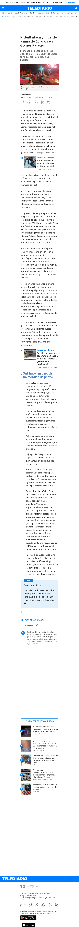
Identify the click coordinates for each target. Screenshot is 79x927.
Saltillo (45, 2)
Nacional (49, 13)
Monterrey (14, 2)
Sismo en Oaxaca (27, 17)
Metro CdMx (58, 17)
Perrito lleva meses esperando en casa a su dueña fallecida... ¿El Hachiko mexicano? (47, 358)
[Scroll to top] (74, 879)
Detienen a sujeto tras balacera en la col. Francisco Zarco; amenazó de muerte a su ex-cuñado (45, 745)
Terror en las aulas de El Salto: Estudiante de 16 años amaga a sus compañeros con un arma (45, 759)
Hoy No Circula (16, 17)
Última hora (6, 13)
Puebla (38, 2)
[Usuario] (76, 8)
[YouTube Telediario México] (56, 905)
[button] (23, 102)
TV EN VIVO (72, 2)
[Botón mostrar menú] (3, 8)
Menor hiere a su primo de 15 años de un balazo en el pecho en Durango (45, 787)
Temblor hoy (38, 17)
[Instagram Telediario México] (43, 905)
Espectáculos (30, 13)
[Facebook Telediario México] (31, 905)
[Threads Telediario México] (50, 905)
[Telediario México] (39, 8)
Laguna (32, 2)
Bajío (52, 2)
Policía (22, 13)
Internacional (65, 13)
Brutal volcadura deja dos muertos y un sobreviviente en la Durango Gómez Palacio (45, 729)
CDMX (7, 2)
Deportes (56, 13)
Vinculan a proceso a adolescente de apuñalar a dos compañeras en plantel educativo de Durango (44, 774)
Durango (58, 2)
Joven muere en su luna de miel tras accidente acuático (46, 163)
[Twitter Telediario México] (37, 905)
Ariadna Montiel (49, 17)
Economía (74, 13)
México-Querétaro (69, 17)
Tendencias (40, 13)
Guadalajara (24, 2)
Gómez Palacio (31, 626)
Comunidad (15, 13)
